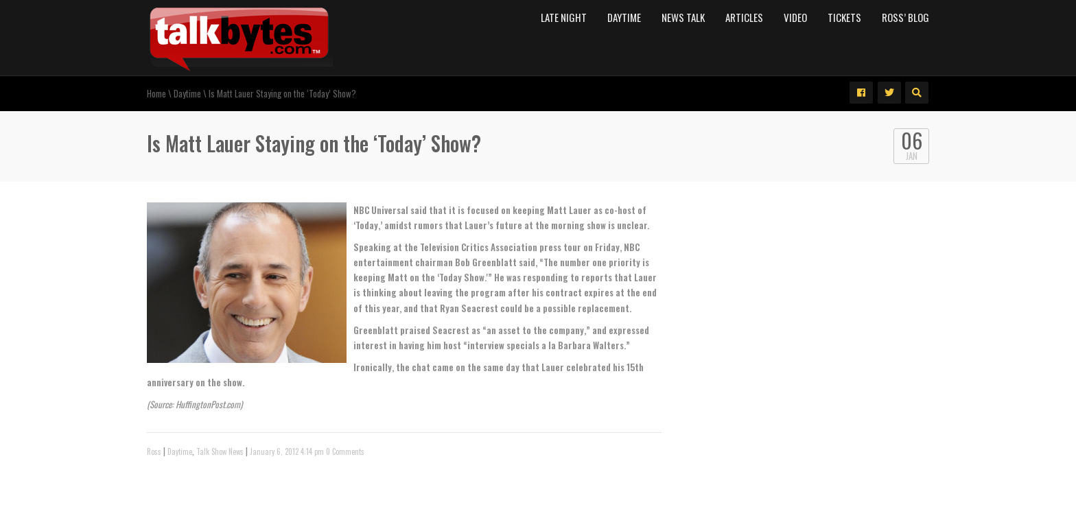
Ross (154, 451)
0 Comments (345, 451)
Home (156, 93)
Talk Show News (220, 451)
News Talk (683, 17)
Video (795, 17)
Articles (744, 17)
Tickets (844, 17)
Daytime (624, 17)
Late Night (564, 17)
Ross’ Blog (905, 17)
